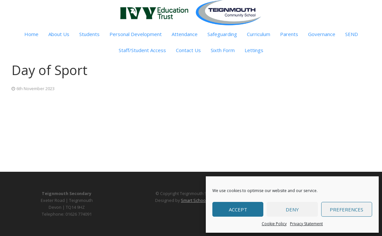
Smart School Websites (204, 200)
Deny (292, 209)
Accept (238, 209)
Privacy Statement (306, 223)
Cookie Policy (274, 223)
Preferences (346, 209)
